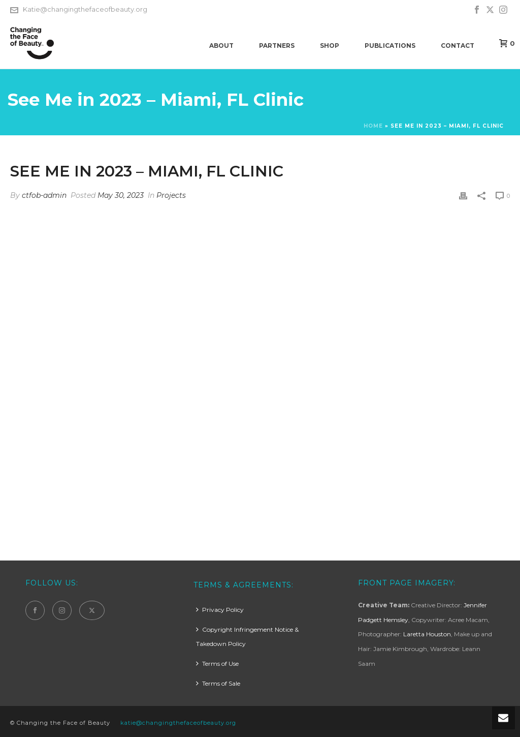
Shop (329, 45)
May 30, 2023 (121, 195)
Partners (277, 45)
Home (373, 126)
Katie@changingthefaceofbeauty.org (85, 9)
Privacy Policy (220, 609)
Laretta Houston (427, 634)
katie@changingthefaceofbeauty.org (178, 722)
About (221, 45)
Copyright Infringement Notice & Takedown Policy (247, 637)
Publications (390, 45)
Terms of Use (217, 663)
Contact (457, 45)
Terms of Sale (218, 683)
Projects (171, 195)
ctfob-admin (44, 195)
